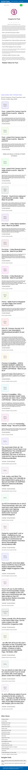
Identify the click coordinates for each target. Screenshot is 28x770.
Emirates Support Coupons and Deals (8, 681)
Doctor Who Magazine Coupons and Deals (9, 575)
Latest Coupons (8, 2)
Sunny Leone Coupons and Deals (8, 605)
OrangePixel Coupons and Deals (7, 520)
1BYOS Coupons (5, 739)
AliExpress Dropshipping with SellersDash (12, 768)
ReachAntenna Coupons (6, 732)
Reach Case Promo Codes (6, 730)
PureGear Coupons (5, 719)
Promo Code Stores (14, 1)
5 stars (18, 22)
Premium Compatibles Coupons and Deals (9, 381)
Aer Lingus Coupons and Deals (7, 708)
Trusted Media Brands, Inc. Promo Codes (9, 752)
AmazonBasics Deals (5, 743)
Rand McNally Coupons (6, 724)
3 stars (14, 22)
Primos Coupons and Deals (6, 315)
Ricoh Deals (4, 735)
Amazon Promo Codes (6, 737)
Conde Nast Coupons (5, 748)
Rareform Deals (4, 728)
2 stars (12, 22)
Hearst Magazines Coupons (6, 741)
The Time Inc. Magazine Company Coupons (9, 754)
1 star (10, 22)
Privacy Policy (20, 767)
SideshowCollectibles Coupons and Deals (9, 463)
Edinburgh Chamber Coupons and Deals (9, 657)
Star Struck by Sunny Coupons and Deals (9, 549)
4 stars (16, 22)
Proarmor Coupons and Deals (7, 210)
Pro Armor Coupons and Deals (7, 236)
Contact (16, 767)
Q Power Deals (4, 721)
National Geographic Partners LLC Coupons (9, 746)
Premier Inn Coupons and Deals (7, 434)
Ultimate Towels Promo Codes (7, 745)
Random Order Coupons (6, 726)
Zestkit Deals (4, 750)
